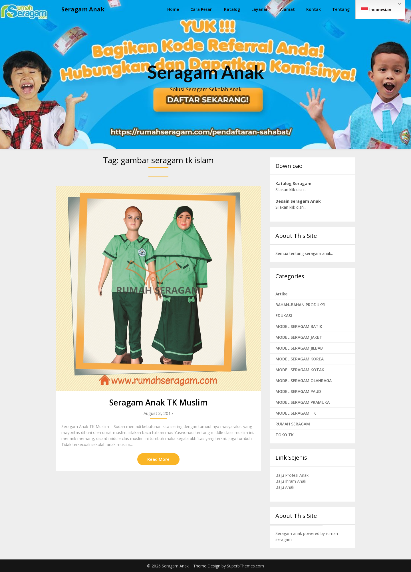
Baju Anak (284, 487)
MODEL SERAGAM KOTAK (299, 369)
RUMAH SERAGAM (292, 424)
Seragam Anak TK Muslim (158, 402)
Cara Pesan (201, 9)
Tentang (341, 9)
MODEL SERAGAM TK (295, 413)
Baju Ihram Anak (290, 481)
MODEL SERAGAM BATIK (298, 326)
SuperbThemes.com (245, 566)
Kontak (313, 9)
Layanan (260, 9)
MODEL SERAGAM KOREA (299, 359)
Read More (158, 459)
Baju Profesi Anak (292, 475)
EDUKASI (283, 315)
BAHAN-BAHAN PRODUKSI (300, 304)
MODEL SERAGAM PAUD (298, 391)
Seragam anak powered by (300, 533)
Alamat (287, 9)
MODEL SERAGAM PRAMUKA (302, 402)
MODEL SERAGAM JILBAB (299, 348)
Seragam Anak (82, 9)
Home (173, 9)
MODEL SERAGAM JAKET (298, 337)
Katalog (232, 9)
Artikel (282, 294)
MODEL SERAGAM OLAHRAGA (303, 380)
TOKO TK (284, 434)
